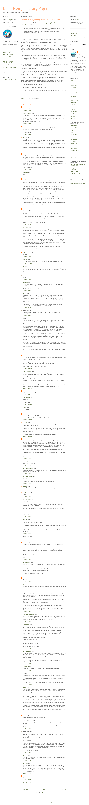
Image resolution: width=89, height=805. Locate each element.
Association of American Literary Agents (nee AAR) (77, 165)
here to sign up (8, 19)
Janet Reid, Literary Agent (26, 8)
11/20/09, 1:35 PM (27, 473)
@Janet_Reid (77, 19)
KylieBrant (25, 763)
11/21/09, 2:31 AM (27, 648)
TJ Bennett (25, 542)
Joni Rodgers (26, 492)
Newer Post (25, 789)
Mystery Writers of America (76, 173)
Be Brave (72, 83)
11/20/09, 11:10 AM (27, 307)
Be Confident (73, 87)
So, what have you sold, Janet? (10, 67)
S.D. (24, 126)
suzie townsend (26, 252)
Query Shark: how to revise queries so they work (9, 62)
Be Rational (73, 102)
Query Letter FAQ (7, 56)
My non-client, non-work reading (10, 79)
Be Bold (72, 80)
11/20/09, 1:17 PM (27, 465)
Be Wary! (72, 116)
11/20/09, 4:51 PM (27, 533)
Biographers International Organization (76, 168)
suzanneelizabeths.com (28, 614)
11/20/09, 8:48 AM (27, 110)
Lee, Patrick (73, 141)
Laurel (24, 137)
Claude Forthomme (27, 651)
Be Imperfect (73, 89)
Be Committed (73, 85)
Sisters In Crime (74, 171)
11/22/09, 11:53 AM (27, 713)
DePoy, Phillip (73, 134)
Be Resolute (73, 109)
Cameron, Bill (73, 127)
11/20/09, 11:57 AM (27, 404)
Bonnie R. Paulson (27, 154)
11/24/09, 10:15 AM (27, 760)
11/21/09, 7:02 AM (27, 663)
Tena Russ (25, 172)
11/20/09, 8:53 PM (27, 611)
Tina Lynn (25, 259)
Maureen (25, 407)
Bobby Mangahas (27, 113)
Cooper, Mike (73, 130)
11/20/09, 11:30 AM (27, 315)
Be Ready (72, 107)
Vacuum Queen (26, 624)
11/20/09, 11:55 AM (27, 394)
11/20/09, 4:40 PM (27, 496)
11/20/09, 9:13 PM (27, 621)
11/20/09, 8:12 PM (27, 581)
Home (44, 789)
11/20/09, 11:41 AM (27, 352)
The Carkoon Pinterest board (77, 35)
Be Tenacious (73, 111)
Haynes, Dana (73, 136)
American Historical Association (77, 176)
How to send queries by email (9, 59)
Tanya (24, 776)
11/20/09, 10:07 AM (27, 250)
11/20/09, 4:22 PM (27, 490)
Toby (24, 673)
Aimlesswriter (26, 414)
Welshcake (25, 282)
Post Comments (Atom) (47, 792)
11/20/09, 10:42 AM (27, 279)
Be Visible (72, 113)
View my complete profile (76, 74)
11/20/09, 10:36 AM (27, 273)
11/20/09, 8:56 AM (27, 123)
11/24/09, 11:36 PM (27, 779)
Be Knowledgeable (74, 92)
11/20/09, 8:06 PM (27, 559)
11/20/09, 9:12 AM (27, 151)
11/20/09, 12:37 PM (27, 436)
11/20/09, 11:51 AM (27, 388)
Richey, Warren (74, 148)
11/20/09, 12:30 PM (27, 419)
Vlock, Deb (73, 157)
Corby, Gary (73, 132)
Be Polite (72, 94)
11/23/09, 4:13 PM (27, 752)
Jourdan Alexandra (27, 461)
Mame (24, 107)
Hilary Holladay (73, 139)
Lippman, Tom (73, 143)
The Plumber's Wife (27, 476)
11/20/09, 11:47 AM (27, 368)
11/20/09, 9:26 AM (27, 169)
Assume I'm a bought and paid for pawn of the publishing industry (78, 182)
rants (26, 100)
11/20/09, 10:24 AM (27, 263)
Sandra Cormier (26, 562)
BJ (23, 209)
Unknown (25, 486)
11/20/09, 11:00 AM (27, 290)
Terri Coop (25, 755)
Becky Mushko (26, 179)
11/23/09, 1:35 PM (27, 728)
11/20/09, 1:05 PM (27, 458)
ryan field (25, 422)
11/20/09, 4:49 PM (27, 516)
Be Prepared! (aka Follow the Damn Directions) (77, 99)
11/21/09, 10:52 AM (27, 684)
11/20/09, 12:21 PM (27, 411)
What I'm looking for (7, 65)
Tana (24, 578)
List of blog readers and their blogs (78, 37)
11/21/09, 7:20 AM (27, 670)
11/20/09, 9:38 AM (27, 206)
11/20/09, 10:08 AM (27, 256)
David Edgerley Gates (28, 468)
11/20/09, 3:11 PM (27, 483)
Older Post (64, 789)
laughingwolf (26, 666)
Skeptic (24, 293)
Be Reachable (73, 104)
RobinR (24, 715)
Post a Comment (27, 782)
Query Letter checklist (8, 54)
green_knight (26, 227)
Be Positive (73, 96)
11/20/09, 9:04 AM (27, 134)
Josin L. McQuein (27, 371)
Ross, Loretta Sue (74, 150)
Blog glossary (73, 33)
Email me (83, 23)
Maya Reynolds (26, 397)
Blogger (51, 802)
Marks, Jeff (73, 146)
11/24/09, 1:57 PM (27, 773)
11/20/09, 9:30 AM (27, 176)
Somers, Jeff (73, 152)
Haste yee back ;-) (27, 499)
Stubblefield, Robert (75, 155)
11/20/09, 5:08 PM (27, 540)
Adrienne (25, 687)
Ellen (24, 266)
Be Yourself (73, 118)
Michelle (25, 391)
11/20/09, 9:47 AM (27, 224)
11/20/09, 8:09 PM (27, 575)
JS (23, 318)
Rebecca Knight (26, 355)
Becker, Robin (73, 125)
